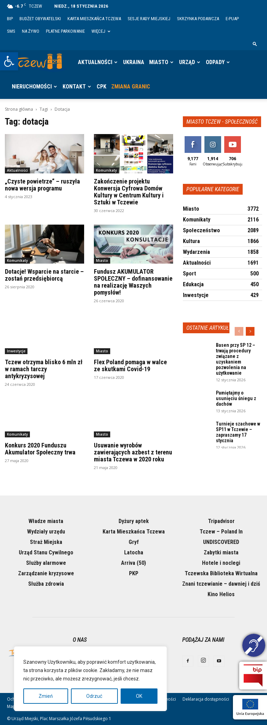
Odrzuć (94, 696)
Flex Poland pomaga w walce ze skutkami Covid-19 (130, 365)
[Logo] (38, 62)
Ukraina (133, 62)
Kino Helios (221, 594)
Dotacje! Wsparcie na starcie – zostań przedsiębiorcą (44, 275)
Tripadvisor (221, 521)
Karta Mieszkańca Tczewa (94, 18)
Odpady (215, 62)
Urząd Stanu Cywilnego (46, 552)
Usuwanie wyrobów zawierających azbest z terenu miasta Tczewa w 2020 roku (133, 452)
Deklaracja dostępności (206, 699)
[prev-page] (239, 331)
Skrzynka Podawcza (198, 18)
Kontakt (74, 86)
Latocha (133, 552)
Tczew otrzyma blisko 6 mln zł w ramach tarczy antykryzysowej (43, 369)
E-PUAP (232, 18)
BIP (10, 18)
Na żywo (30, 31)
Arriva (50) (133, 563)
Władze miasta (46, 521)
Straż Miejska (46, 542)
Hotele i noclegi (221, 563)
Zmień (46, 696)
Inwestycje (16, 351)
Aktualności (95, 62)
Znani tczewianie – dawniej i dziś (221, 583)
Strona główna (19, 109)
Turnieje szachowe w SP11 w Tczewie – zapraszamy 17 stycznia (238, 432)
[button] (9, 61)
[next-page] (250, 331)
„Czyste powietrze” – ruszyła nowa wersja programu (42, 185)
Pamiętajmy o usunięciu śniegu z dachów (236, 398)
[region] (90, 678)
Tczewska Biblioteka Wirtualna (221, 573)
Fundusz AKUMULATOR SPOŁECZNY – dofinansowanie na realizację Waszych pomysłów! (133, 282)
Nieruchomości (32, 86)
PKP (133, 573)
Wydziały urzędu (46, 531)
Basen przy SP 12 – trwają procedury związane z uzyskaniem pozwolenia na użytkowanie (235, 359)
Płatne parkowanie (65, 31)
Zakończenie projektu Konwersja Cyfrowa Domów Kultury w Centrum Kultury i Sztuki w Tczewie (129, 192)
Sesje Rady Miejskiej (149, 18)
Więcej (100, 31)
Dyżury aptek (134, 521)
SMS (11, 31)
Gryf (134, 542)
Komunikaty (106, 170)
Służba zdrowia (46, 583)
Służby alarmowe (46, 563)
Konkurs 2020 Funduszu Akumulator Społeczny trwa (40, 449)
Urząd (187, 62)
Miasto (158, 62)
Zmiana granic (130, 86)
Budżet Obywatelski (40, 18)
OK (139, 696)
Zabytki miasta (221, 552)
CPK (101, 86)
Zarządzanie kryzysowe (46, 573)
